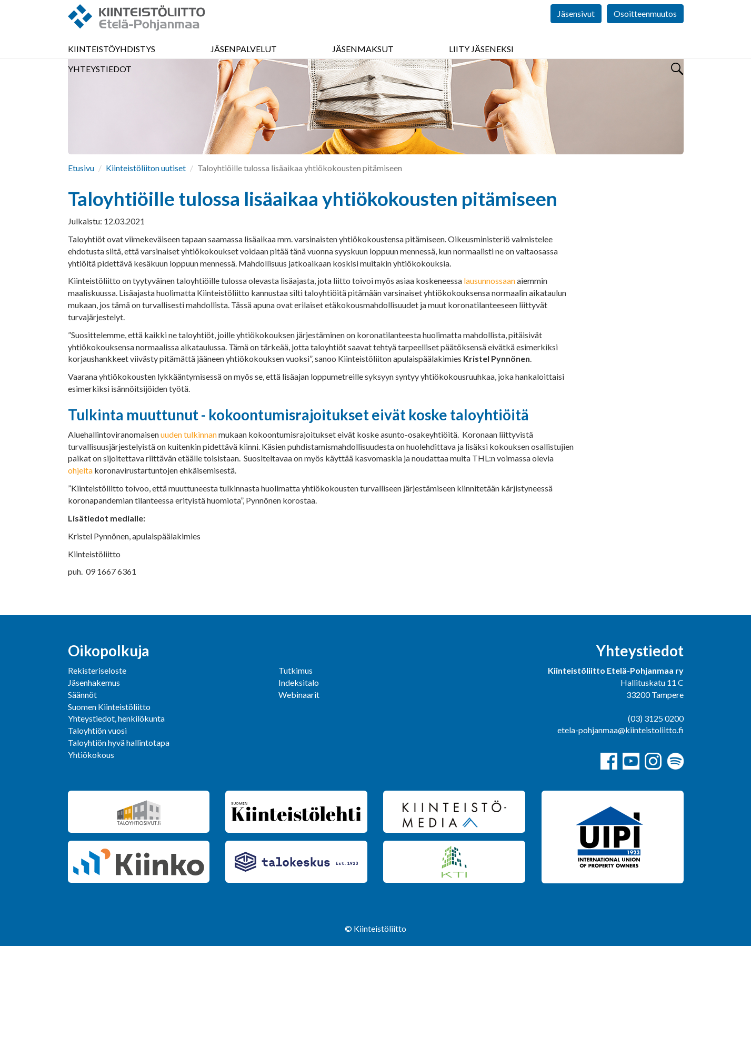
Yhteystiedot (100, 83)
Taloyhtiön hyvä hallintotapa (118, 840)
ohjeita (80, 568)
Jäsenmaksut (363, 63)
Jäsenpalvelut (244, 63)
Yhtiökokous (91, 853)
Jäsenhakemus (94, 780)
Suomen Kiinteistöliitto (109, 805)
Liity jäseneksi (481, 63)
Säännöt (82, 792)
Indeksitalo (298, 780)
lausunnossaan (489, 378)
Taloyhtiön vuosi (97, 828)
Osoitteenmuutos (645, 31)
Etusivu (81, 266)
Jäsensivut (576, 31)
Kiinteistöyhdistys (111, 63)
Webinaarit (298, 792)
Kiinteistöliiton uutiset (146, 266)
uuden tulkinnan (189, 532)
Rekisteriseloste (97, 768)
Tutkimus (295, 768)
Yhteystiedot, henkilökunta (116, 816)
